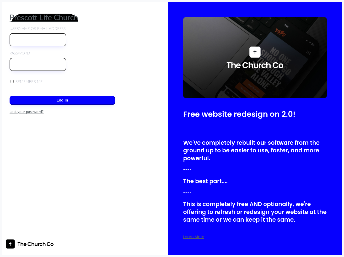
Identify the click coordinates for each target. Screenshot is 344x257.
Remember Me (27, 81)
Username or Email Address (38, 36)
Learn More (193, 237)
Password (38, 61)
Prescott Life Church (44, 17)
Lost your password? (27, 111)
